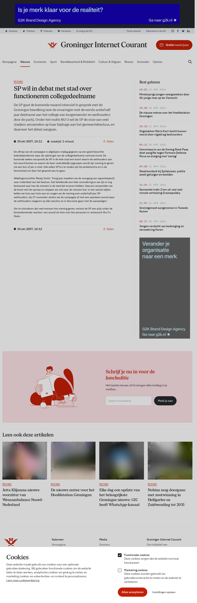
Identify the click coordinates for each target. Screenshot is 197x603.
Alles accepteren (132, 592)
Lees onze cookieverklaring (23, 580)
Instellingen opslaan (163, 592)
